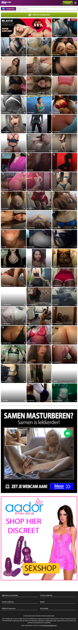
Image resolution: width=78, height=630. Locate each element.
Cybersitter (47, 622)
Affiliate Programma (8, 608)
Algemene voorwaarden (10, 595)
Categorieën (8, 9)
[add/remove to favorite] (53, 20)
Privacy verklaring (46, 595)
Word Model (44, 608)
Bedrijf (42, 602)
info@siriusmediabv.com (49, 625)
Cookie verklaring (7, 602)
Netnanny (39, 622)
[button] (68, 3)
